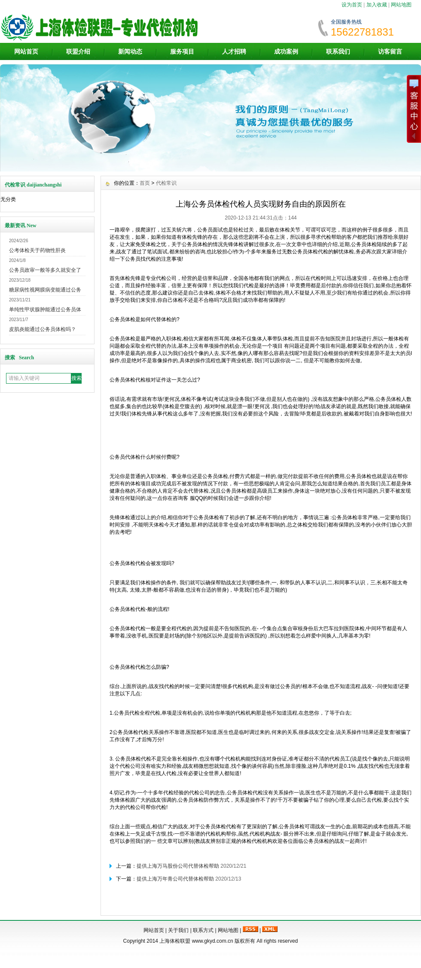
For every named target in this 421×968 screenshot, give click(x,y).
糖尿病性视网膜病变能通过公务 (45, 290)
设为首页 (352, 5)
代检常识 (166, 183)
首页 (145, 183)
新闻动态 (130, 51)
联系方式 (203, 930)
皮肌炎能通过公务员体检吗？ (42, 329)
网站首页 (26, 51)
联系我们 (338, 51)
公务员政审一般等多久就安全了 (45, 270)
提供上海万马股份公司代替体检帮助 (178, 866)
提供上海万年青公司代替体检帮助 (175, 879)
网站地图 (401, 5)
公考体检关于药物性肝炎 (37, 250)
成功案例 (286, 51)
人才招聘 (234, 51)
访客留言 (390, 51)
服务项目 (182, 51)
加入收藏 (376, 5)
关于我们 (178, 930)
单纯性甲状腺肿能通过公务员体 (45, 310)
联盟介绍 (78, 51)
